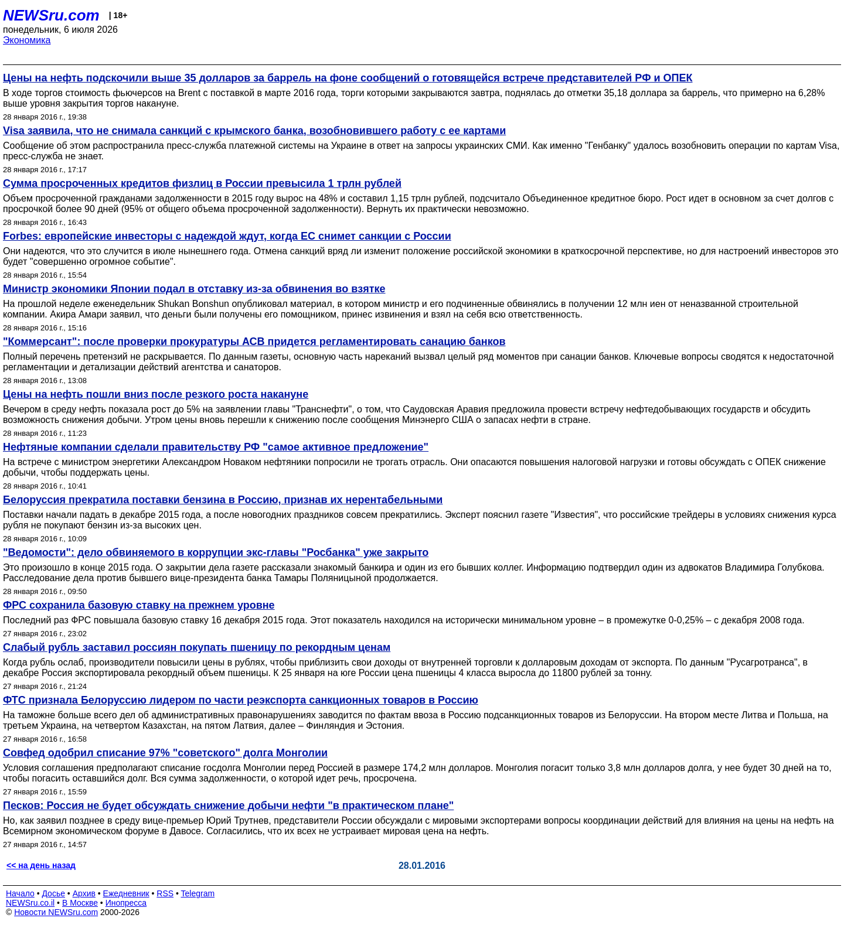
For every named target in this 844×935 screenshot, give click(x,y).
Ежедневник (126, 893)
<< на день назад (41, 865)
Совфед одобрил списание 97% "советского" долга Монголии (165, 753)
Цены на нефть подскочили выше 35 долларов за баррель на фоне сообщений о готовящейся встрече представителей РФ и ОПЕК (348, 78)
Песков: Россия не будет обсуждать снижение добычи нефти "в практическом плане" (228, 805)
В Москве (80, 902)
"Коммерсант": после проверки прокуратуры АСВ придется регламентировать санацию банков (254, 341)
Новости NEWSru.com (56, 912)
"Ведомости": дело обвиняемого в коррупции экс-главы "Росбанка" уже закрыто (215, 552)
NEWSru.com (51, 15)
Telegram (198, 893)
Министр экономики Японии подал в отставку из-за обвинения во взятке (194, 289)
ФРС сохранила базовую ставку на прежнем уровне (139, 605)
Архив (84, 893)
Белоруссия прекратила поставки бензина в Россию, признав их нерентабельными (223, 500)
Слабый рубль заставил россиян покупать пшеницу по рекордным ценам (196, 647)
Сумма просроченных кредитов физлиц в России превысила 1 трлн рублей (202, 183)
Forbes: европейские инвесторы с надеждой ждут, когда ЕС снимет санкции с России (227, 236)
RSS (164, 893)
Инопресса (126, 902)
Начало (20, 893)
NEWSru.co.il (30, 902)
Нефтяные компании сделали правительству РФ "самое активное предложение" (215, 447)
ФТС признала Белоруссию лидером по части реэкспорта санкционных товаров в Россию (240, 700)
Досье (53, 893)
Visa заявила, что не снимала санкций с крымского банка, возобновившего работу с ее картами (254, 131)
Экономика (27, 40)
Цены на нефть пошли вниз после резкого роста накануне (155, 394)
